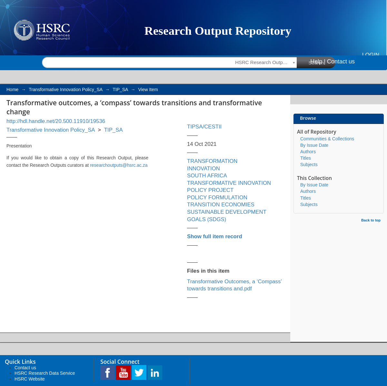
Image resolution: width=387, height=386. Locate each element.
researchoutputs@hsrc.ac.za (118, 165)
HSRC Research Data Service (45, 373)
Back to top (371, 220)
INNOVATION (203, 168)
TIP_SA (120, 89)
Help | (317, 61)
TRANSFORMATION (212, 161)
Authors (308, 151)
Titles (305, 158)
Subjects (309, 164)
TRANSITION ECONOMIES (220, 205)
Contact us (341, 61)
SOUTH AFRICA (207, 176)
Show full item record (214, 236)
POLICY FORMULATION (217, 197)
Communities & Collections (327, 138)
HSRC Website (30, 378)
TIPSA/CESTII (204, 127)
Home (12, 89)
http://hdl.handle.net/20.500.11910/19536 (55, 121)
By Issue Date (314, 145)
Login (370, 55)
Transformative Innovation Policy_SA (65, 89)
